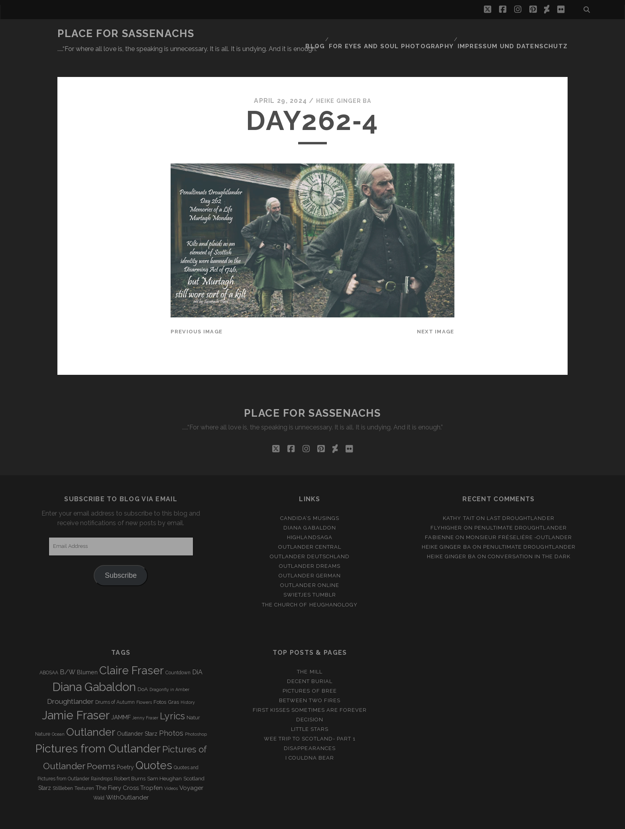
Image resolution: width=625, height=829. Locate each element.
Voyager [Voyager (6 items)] (191, 768)
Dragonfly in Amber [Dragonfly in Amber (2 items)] (169, 670)
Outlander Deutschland (310, 537)
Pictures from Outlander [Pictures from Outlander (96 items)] (98, 729)
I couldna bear (309, 739)
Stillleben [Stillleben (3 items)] (63, 769)
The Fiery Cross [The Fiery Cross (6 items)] (117, 768)
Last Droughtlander (520, 499)
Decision (309, 700)
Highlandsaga (309, 518)
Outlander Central (310, 527)
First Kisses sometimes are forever (310, 690)
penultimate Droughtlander (520, 508)
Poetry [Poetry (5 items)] (125, 747)
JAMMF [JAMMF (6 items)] (121, 698)
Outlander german (310, 556)
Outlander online (309, 566)
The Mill (309, 652)
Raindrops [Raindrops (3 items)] (101, 759)
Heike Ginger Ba (343, 81)
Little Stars (310, 710)
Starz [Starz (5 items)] (44, 769)
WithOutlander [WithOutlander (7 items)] (127, 778)
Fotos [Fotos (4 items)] (159, 683)
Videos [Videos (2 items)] (171, 769)
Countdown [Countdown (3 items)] (178, 653)
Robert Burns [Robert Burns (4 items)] (129, 759)
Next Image (435, 312)
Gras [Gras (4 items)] (173, 683)
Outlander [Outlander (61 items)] (90, 713)
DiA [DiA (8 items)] (197, 652)
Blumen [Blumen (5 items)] (87, 653)
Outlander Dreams (310, 547)
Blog (337, 34)
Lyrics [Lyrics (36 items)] (172, 697)
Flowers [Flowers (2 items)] (144, 683)
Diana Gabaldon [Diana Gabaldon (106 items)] (94, 668)
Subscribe (121, 556)
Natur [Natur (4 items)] (193, 698)
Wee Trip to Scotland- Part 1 (310, 719)
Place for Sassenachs (125, 33)
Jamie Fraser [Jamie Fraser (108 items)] (76, 696)
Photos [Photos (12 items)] (171, 714)
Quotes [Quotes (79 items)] (154, 745)
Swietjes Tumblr (309, 576)
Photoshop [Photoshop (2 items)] (196, 715)
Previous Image (196, 312)
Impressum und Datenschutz (520, 34)
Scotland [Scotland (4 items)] (193, 759)
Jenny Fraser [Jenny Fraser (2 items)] (145, 698)
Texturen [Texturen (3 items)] (84, 769)
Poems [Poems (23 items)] (101, 747)
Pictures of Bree (310, 671)
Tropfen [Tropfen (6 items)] (151, 768)
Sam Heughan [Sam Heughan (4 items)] (164, 759)
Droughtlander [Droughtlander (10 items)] (70, 682)
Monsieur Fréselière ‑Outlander (519, 518)
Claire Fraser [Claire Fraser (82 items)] (131, 651)
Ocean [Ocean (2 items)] (58, 715)
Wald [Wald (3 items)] (98, 779)
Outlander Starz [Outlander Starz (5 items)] (137, 714)
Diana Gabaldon (309, 508)
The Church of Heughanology (310, 585)
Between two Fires (310, 681)
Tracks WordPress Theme (278, 820)
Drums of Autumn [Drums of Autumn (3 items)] (115, 683)
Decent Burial (310, 662)
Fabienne (439, 518)
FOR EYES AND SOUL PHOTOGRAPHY (409, 34)
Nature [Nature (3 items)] (42, 715)
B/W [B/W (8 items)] (67, 652)
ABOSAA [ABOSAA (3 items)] (48, 653)
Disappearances (310, 729)
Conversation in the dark (529, 537)
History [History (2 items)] (188, 683)
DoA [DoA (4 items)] (143, 670)
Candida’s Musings (309, 499)
